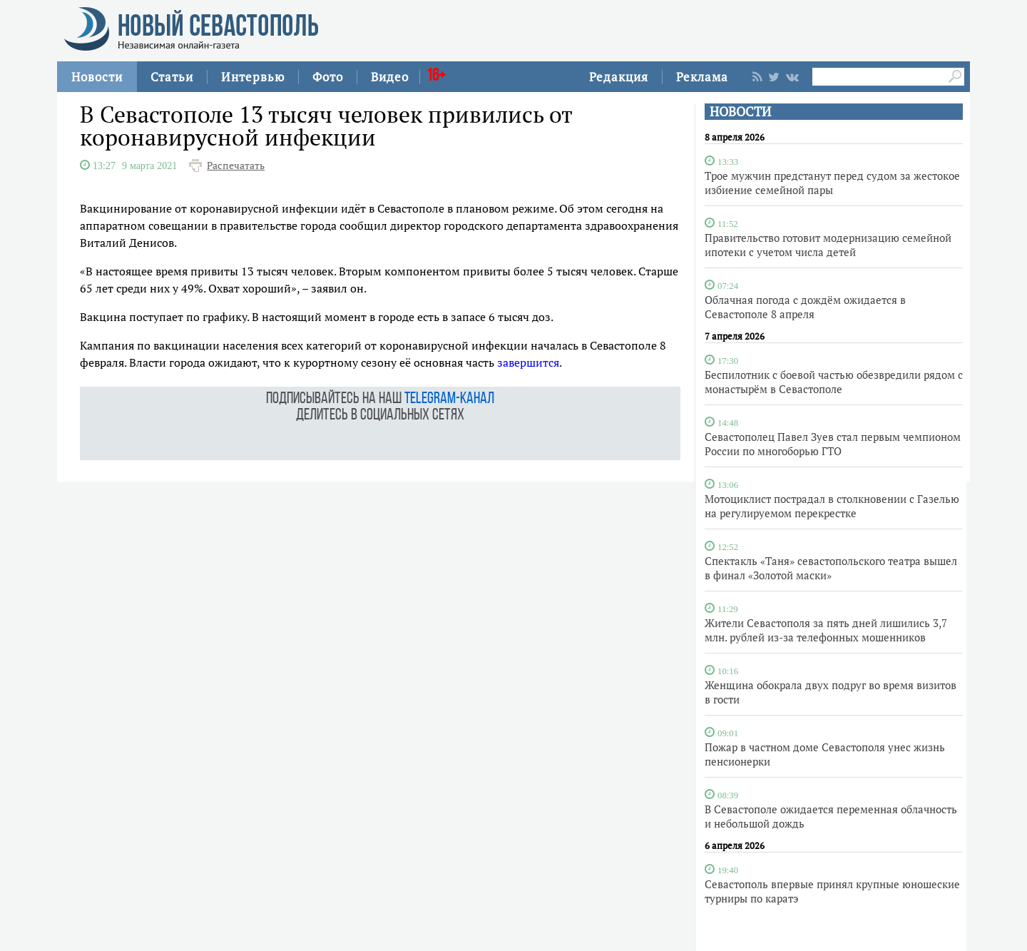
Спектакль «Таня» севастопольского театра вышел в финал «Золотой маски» (831, 568)
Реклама (702, 76)
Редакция (618, 76)
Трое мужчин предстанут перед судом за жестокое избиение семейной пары (832, 182)
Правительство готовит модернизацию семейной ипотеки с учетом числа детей (828, 244)
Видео (390, 76)
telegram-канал (449, 399)
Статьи (171, 76)
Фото (327, 76)
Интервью (253, 76)
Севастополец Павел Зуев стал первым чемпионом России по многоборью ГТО (833, 443)
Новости (97, 76)
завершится (528, 362)
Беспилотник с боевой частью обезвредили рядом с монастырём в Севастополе (834, 381)
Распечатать (236, 165)
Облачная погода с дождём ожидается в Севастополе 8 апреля (805, 307)
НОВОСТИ (740, 111)
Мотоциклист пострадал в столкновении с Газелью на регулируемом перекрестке (832, 506)
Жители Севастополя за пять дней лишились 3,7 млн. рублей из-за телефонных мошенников (826, 630)
